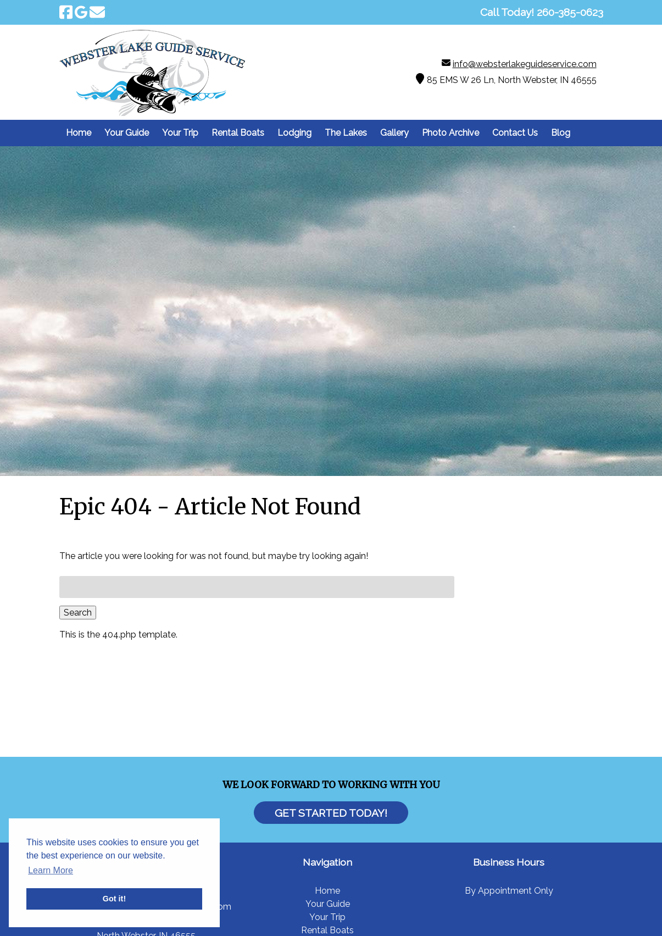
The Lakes (346, 133)
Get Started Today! (331, 812)
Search (78, 612)
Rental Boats (238, 133)
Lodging (294, 133)
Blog (560, 133)
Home (78, 133)
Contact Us (515, 133)
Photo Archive (450, 133)
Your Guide (126, 133)
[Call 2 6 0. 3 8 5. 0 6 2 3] (570, 12)
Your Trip (180, 133)
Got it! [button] (114, 898)
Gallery (394, 133)
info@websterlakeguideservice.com (525, 64)
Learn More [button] (50, 870)
